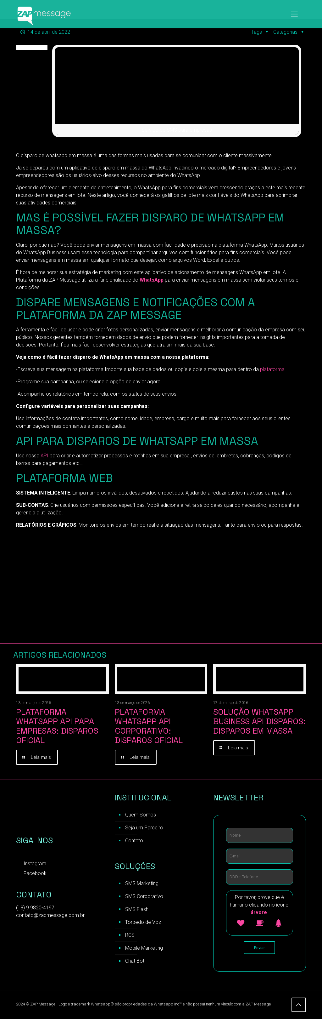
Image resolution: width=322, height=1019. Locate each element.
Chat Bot (134, 962)
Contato (134, 841)
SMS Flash (136, 910)
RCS (130, 936)
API (44, 456)
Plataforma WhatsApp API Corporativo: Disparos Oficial (149, 726)
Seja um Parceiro (144, 828)
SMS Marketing (141, 884)
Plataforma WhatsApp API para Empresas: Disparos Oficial (57, 726)
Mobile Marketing (144, 949)
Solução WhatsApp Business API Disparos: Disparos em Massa (259, 721)
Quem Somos (140, 815)
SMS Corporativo (144, 897)
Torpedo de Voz (143, 923)
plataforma (272, 369)
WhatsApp (152, 280)
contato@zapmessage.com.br (50, 916)
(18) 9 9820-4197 (35, 908)
